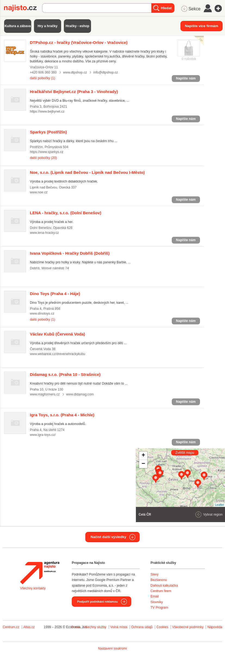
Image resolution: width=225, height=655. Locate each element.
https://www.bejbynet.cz (47, 111)
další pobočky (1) (42, 78)
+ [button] (143, 456)
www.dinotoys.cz (42, 313)
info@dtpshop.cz (105, 72)
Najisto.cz (23, 8)
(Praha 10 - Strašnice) (65, 374)
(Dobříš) (70, 253)
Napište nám (186, 78)
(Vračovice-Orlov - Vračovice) (78, 42)
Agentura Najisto (39, 572)
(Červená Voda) (57, 334)
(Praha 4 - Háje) (55, 293)
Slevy (154, 574)
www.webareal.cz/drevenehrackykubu (57, 354)
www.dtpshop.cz (75, 72)
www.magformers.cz (45, 394)
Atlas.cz (29, 627)
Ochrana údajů (142, 627)
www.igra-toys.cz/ (43, 435)
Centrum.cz (11, 627)
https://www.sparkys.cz (46, 152)
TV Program (159, 607)
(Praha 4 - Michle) (62, 415)
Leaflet (219, 504)
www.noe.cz (39, 192)
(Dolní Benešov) (65, 212)
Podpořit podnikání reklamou (97, 601)
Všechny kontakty (33, 588)
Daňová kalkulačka (164, 585)
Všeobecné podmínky (188, 627)
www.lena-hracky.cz (44, 233)
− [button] (143, 464)
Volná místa (118, 627)
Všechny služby (95, 627)
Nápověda (214, 627)
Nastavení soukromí (112, 648)
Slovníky (157, 602)
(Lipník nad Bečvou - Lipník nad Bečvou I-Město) (87, 172)
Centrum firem (161, 591)
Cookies (162, 627)
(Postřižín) (48, 132)
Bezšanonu (159, 580)
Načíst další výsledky (108, 537)
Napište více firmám (201, 26)
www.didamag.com (80, 394)
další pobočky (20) (43, 158)
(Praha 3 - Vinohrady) (74, 91)
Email (155, 596)
